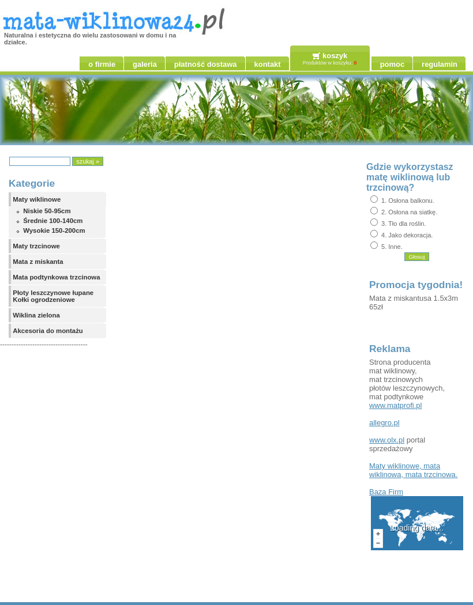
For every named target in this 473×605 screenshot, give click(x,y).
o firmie (101, 64)
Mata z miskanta (38, 261)
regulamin (439, 64)
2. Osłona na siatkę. (409, 212)
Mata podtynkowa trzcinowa (56, 277)
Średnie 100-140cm (52, 220)
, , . (413, 470)
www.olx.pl (386, 440)
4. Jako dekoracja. (407, 235)
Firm (386, 491)
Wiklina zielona (36, 315)
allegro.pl (384, 422)
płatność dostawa (205, 64)
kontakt (267, 64)
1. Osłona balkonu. (407, 200)
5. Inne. (392, 246)
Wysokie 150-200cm (54, 230)
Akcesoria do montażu (48, 330)
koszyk (334, 55)
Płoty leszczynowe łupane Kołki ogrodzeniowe (53, 296)
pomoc (392, 64)
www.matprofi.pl (395, 405)
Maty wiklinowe (37, 199)
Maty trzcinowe (36, 246)
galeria (145, 64)
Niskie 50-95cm (46, 210)
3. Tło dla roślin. (403, 223)
